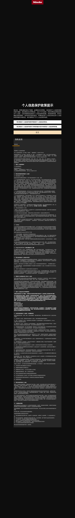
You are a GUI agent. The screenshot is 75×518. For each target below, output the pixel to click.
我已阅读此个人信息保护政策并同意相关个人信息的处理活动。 (31, 122)
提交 (37, 132)
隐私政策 (16, 144)
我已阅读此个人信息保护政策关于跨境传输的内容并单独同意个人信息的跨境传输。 (36, 126)
